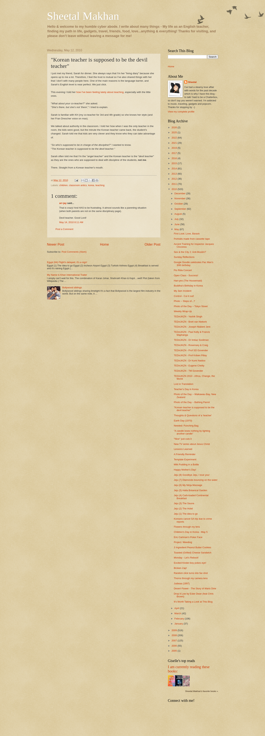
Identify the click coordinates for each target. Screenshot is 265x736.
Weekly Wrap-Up (183, 311)
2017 (174, 153)
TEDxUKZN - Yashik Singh (188, 316)
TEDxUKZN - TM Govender (188, 370)
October (179, 203)
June (177, 224)
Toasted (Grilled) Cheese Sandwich (192, 552)
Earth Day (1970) (183, 420)
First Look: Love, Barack (187, 233)
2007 (174, 640)
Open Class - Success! (186, 275)
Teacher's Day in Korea (186, 389)
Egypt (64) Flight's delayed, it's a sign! (67, 262)
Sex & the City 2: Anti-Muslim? (190, 252)
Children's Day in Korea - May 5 (191, 532)
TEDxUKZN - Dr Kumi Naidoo (189, 360)
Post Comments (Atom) (74, 251)
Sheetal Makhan (83, 16)
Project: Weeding (183, 542)
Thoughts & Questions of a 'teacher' (193, 415)
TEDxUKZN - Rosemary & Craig (191, 345)
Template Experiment (185, 459)
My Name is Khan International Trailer (67, 274)
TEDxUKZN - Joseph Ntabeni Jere (192, 326)
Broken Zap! (180, 568)
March (178, 613)
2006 (174, 645)
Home (104, 244)
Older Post (152, 244)
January (179, 623)
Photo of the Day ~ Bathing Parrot (192, 402)
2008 (174, 635)
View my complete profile (181, 111)
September (180, 208)
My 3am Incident (182, 290)
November (180, 198)
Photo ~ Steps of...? (184, 301)
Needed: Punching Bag (186, 425)
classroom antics (78, 185)
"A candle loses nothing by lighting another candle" (192, 432)
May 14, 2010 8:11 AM (71, 222)
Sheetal (192, 82)
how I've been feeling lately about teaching (99, 92)
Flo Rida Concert (183, 270)
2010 (174, 189)
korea (91, 185)
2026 (174, 127)
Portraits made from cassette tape (192, 238)
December (180, 193)
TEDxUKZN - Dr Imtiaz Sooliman (191, 340)
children (63, 185)
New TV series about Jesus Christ (192, 444)
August (178, 213)
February (179, 618)
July (176, 219)
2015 (174, 163)
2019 (174, 147)
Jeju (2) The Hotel (183, 508)
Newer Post (55, 244)
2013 (174, 173)
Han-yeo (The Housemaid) (188, 280)
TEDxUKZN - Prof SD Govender (191, 350)
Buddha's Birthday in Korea (188, 285)
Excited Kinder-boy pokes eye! (190, 562)
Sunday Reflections (184, 257)
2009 (174, 630)
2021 (174, 142)
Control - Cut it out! (184, 296)
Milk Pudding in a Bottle (186, 464)
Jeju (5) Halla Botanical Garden (190, 490)
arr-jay (63, 203)
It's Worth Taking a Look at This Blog (193, 601)
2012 (174, 178)
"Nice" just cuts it (183, 438)
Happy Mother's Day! (185, 469)
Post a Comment (64, 229)
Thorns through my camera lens (191, 578)
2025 (174, 132)
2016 (174, 158)
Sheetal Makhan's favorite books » (201, 691)
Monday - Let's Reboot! (186, 557)
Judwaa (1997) (182, 583)
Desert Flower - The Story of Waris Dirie (195, 588)
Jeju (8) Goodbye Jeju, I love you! (192, 475)
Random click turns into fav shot (191, 573)
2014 (174, 168)
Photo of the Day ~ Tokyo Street (191, 306)
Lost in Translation (183, 384)
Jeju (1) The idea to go (186, 513)
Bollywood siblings (72, 287)
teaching (100, 185)
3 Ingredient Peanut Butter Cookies (192, 547)
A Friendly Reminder (185, 454)
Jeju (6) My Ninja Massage (188, 485)
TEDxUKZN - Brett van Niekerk (190, 321)
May (177, 229)
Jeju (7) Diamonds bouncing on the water (196, 480)
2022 (174, 137)
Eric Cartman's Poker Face (188, 537)
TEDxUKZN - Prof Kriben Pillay (190, 355)
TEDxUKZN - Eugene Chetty (189, 365)
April (177, 608)
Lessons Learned (183, 449)
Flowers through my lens (187, 526)
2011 (174, 184)
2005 (174, 650)
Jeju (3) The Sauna (184, 503)
